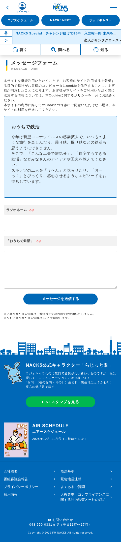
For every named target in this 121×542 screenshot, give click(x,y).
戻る (7, 7)
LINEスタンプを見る (60, 402)
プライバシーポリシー (21, 487)
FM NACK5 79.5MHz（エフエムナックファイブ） (60, 7)
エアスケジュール (20, 20)
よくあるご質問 (72, 487)
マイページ (22, 11)
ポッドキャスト (100, 20)
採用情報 (11, 494)
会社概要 (11, 471)
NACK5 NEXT (60, 20)
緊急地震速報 (70, 479)
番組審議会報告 (16, 479)
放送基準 (67, 471)
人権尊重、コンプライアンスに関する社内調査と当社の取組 (84, 497)
